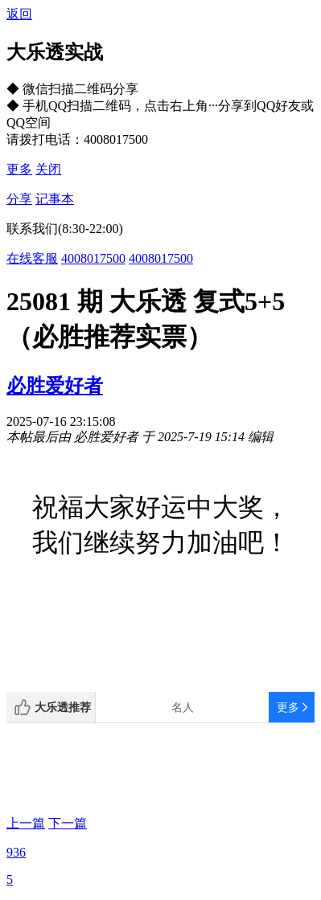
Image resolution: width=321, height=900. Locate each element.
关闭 (48, 169)
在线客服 (32, 258)
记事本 (54, 199)
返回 (19, 14)
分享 (19, 199)
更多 (19, 169)
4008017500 (93, 258)
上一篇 (25, 823)
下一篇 (67, 823)
